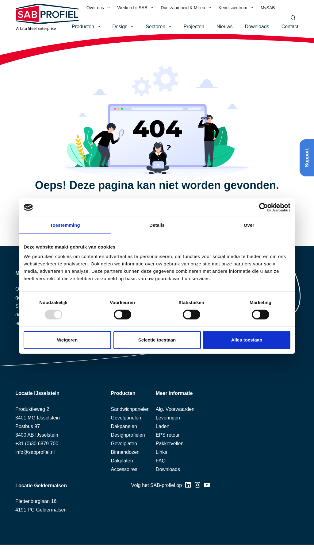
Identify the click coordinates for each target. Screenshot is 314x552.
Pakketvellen (170, 443)
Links (161, 452)
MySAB (268, 7)
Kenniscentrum (237, 7)
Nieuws (224, 26)
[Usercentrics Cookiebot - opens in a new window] (263, 207)
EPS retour (168, 435)
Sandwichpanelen (130, 409)
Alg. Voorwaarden (175, 409)
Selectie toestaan (157, 339)
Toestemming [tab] (65, 225)
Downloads (257, 26)
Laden (163, 426)
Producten (87, 26)
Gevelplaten (124, 443)
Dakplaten (122, 460)
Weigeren (67, 339)
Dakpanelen (124, 426)
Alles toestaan (246, 339)
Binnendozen (125, 452)
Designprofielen (128, 435)
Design (124, 26)
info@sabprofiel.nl (35, 452)
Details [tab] (157, 225)
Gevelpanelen (126, 417)
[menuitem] (282, 7)
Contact (289, 26)
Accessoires (124, 469)
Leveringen (168, 417)
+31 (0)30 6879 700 (36, 443)
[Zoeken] (293, 17)
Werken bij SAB (136, 7)
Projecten (193, 26)
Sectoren (160, 26)
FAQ (161, 460)
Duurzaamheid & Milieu (187, 7)
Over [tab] (249, 225)
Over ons (99, 7)
